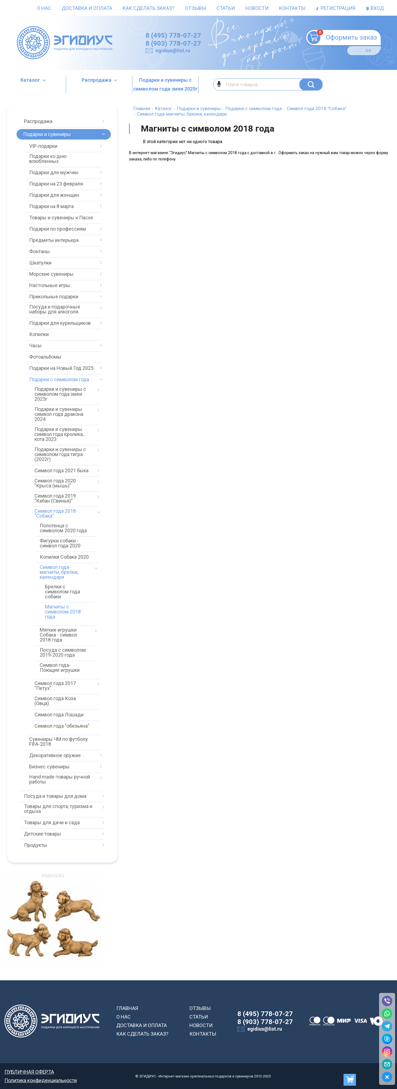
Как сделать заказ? (148, 8)
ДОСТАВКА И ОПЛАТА (141, 1025)
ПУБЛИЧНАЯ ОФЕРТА (29, 1072)
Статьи (225, 8)
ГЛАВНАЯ (127, 1008)
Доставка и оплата (87, 8)
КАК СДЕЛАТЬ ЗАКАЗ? (142, 1034)
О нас (44, 8)
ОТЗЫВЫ (200, 1008)
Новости (257, 8)
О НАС (123, 1017)
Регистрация (335, 8)
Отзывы (195, 8)
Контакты (292, 8)
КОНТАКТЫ (202, 1034)
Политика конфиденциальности (40, 1080)
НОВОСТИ (201, 1025)
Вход (375, 8)
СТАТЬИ (198, 1017)
